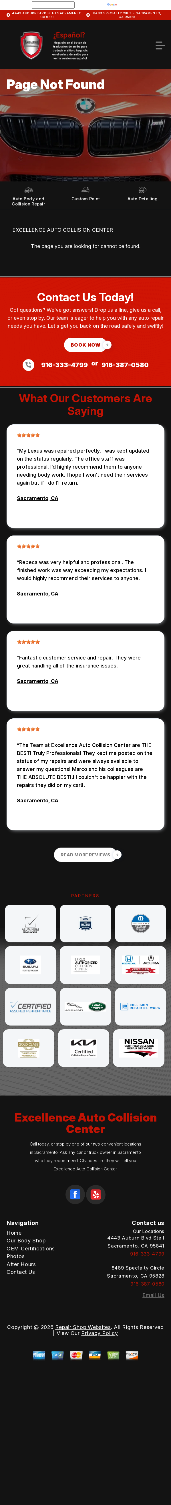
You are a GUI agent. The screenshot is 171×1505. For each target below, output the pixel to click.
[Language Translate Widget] (53, 5)
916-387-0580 (125, 365)
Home (14, 1233)
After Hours (21, 1264)
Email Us (153, 1295)
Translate (123, 5)
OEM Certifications (31, 1249)
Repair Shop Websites (83, 1327)
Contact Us (21, 1272)
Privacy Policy (99, 1333)
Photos (16, 1256)
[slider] (28, 435)
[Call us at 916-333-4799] (30, 365)
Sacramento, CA (37, 498)
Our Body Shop (26, 1241)
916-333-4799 (64, 365)
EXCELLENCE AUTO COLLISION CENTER (62, 230)
